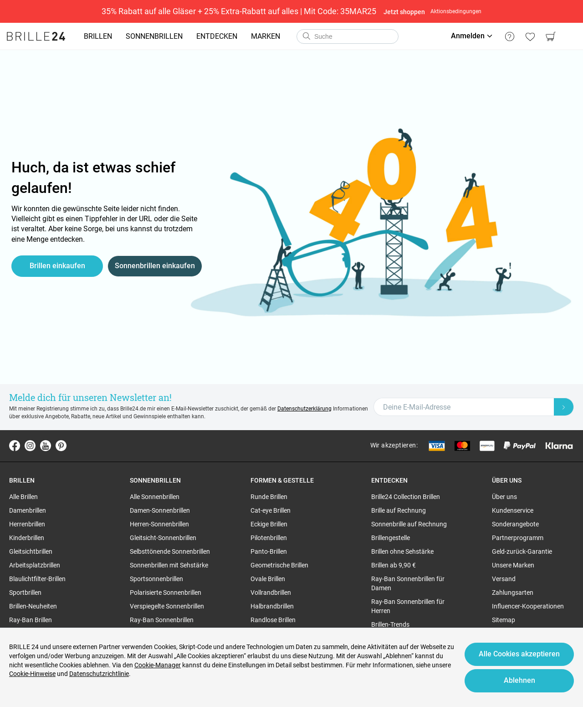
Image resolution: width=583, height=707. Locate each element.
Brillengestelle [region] (390, 537)
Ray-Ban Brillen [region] (30, 620)
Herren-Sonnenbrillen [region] (159, 524)
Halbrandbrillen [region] (272, 606)
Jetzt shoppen (404, 12)
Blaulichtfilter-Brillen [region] (37, 578)
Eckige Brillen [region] (269, 524)
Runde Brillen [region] (269, 496)
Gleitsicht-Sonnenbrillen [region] (163, 537)
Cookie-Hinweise (32, 673)
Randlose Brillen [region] (273, 620)
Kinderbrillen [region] (26, 537)
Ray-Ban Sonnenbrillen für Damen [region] (408, 583)
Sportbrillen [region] (25, 592)
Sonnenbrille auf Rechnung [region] (409, 524)
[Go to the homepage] (35, 36)
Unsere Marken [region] (513, 565)
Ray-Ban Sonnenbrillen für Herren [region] (408, 606)
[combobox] (348, 36)
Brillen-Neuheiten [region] (33, 606)
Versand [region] (504, 578)
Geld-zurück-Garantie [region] (522, 551)
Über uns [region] (504, 496)
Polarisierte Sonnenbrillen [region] (165, 592)
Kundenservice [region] (512, 510)
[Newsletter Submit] (564, 407)
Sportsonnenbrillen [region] (156, 578)
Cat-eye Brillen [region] (271, 510)
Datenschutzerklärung (304, 408)
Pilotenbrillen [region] (269, 537)
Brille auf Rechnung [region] (398, 510)
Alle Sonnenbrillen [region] (154, 496)
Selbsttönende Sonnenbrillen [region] (170, 551)
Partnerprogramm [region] (517, 537)
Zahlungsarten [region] (512, 592)
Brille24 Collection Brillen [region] (405, 496)
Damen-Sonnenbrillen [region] (160, 510)
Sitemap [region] (503, 620)
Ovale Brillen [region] (268, 578)
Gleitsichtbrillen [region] (30, 551)
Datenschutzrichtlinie (99, 673)
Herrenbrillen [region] (27, 524)
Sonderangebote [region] (515, 524)
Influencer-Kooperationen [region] (528, 606)
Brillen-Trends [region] (390, 624)
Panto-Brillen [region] (269, 551)
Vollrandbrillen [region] (271, 592)
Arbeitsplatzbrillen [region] (34, 565)
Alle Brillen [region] (23, 496)
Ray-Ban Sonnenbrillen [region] (162, 620)
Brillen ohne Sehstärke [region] (402, 551)
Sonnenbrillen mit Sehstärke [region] (169, 565)
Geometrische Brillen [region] (279, 565)
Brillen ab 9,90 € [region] (393, 565)
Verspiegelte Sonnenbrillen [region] (167, 606)
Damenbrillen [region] (27, 510)
